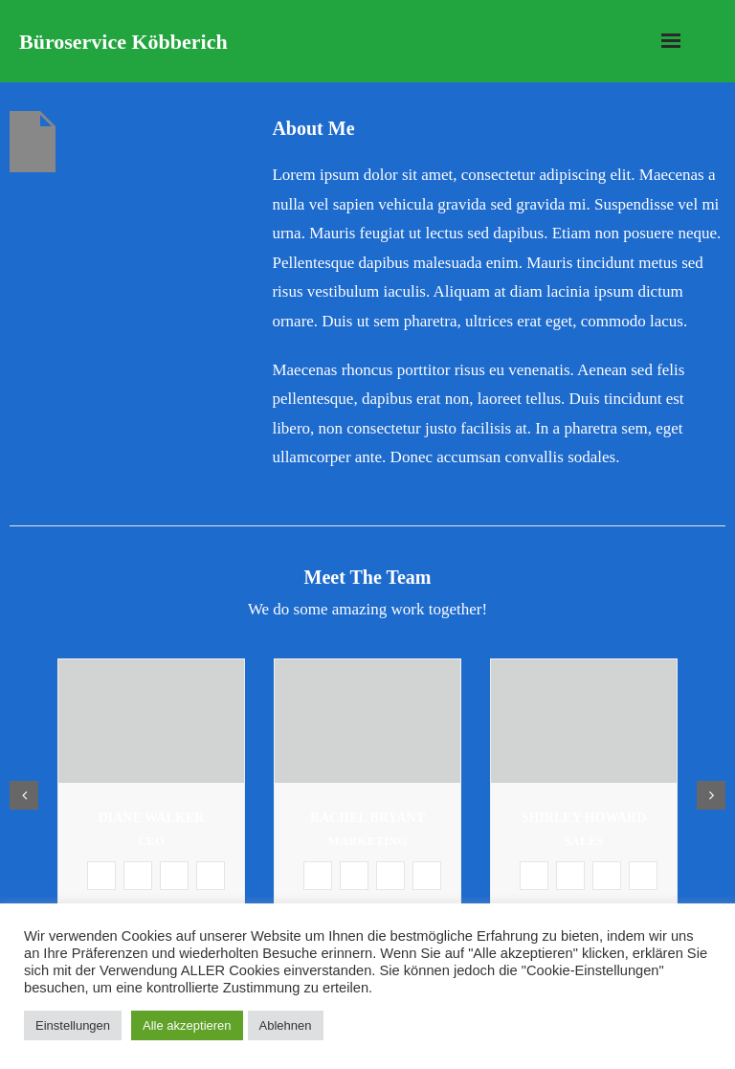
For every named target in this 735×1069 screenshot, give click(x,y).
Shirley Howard (584, 818)
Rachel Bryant (367, 818)
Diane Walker (152, 818)
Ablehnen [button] (285, 1025)
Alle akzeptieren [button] (187, 1025)
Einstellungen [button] (72, 1025)
